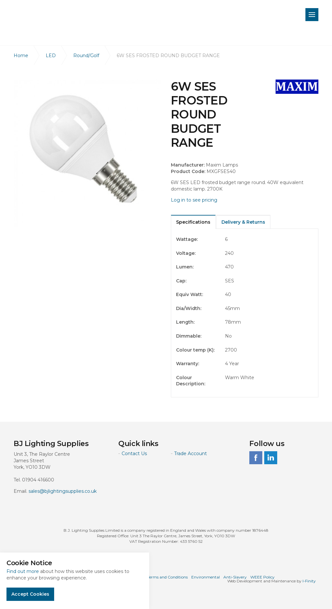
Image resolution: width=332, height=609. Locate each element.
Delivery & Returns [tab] (243, 222)
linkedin (270, 457)
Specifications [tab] (193, 222)
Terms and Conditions (167, 577)
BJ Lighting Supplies (62, 16)
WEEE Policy (262, 577)
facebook (255, 457)
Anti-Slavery (235, 577)
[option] (87, 153)
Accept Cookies (30, 594)
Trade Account (190, 453)
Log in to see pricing (194, 200)
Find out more (22, 571)
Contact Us (134, 453)
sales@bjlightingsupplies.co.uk (63, 491)
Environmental (205, 577)
